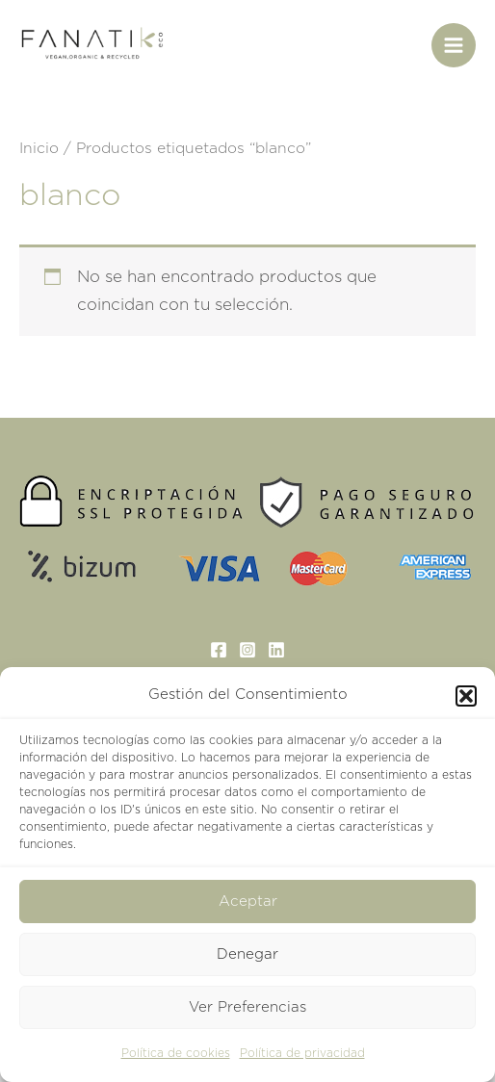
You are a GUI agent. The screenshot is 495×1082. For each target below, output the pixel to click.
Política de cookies (175, 1053)
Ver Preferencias (247, 1007)
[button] (466, 696)
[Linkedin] (276, 649)
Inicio (39, 148)
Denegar (247, 954)
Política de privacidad (302, 1053)
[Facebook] (218, 649)
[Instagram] (247, 649)
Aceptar (248, 901)
